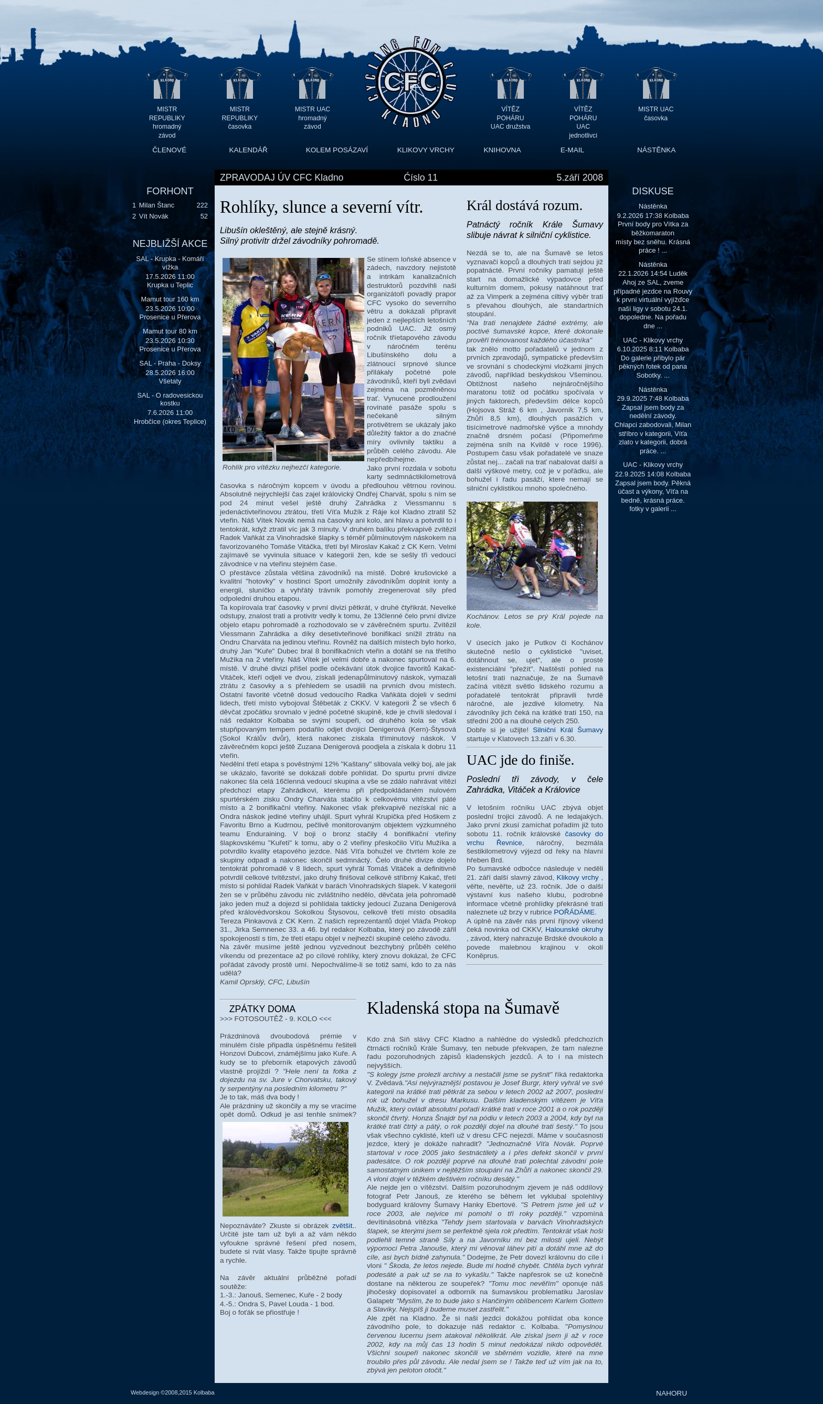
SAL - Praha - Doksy (170, 363)
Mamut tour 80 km (170, 331)
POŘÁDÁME (574, 912)
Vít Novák (153, 216)
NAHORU (671, 1393)
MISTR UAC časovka (655, 114)
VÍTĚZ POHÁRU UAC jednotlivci (583, 118)
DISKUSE (652, 191)
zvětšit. (343, 1226)
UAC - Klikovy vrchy (653, 340)
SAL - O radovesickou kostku (170, 399)
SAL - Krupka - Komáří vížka (170, 263)
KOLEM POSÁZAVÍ (337, 150)
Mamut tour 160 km (170, 299)
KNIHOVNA (502, 150)
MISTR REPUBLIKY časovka (240, 118)
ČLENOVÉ (169, 150)
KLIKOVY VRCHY (426, 150)
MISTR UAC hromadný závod (312, 118)
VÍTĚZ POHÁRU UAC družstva (510, 118)
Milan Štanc (156, 205)
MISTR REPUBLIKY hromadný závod (167, 118)
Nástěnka (653, 206)
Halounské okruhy (574, 929)
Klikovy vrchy (578, 877)
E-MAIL (572, 150)
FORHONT (169, 191)
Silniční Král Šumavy (568, 730)
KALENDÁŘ (248, 150)
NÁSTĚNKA (656, 150)
